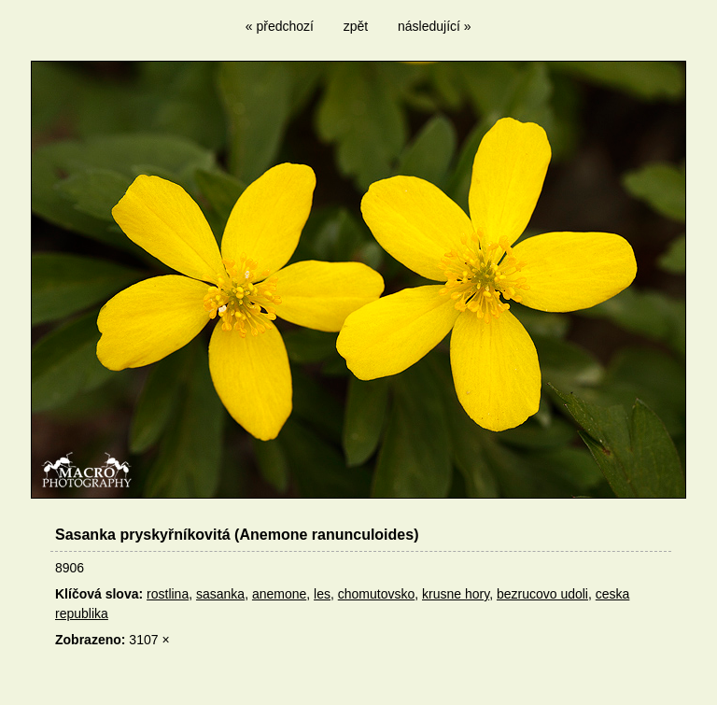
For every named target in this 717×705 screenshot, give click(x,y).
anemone (279, 593)
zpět (356, 26)
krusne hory (455, 593)
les (322, 593)
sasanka (220, 593)
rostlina (168, 593)
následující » (434, 26)
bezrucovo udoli (542, 593)
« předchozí (280, 26)
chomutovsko (376, 593)
